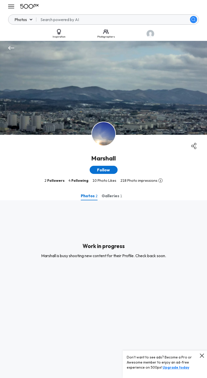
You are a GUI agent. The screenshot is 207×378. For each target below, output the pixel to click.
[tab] (89, 195)
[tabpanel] (103, 289)
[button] (104, 170)
